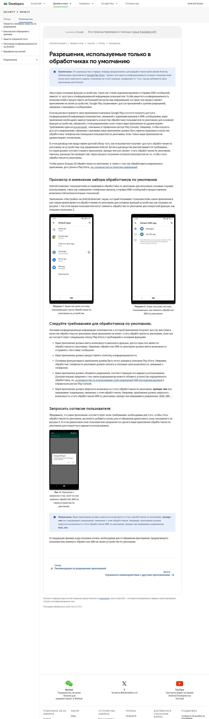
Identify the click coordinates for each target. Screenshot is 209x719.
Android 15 (131, 716)
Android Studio (195, 3)
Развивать (84, 3)
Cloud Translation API (144, 32)
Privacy (25, 12)
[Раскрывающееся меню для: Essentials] (46, 3)
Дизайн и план (77, 43)
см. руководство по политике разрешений (114, 167)
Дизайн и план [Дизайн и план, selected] (60, 3)
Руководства (114, 43)
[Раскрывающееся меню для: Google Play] (118, 3)
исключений (80, 127)
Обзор (7, 19)
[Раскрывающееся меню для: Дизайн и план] (72, 3)
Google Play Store (96, 75)
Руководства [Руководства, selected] (25, 19)
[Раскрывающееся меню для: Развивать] (94, 3)
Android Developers (57, 43)
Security (9, 12)
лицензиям (104, 598)
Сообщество (132, 3)
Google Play (107, 3)
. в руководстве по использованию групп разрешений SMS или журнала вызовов (118, 380)
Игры (73, 716)
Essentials (36, 3)
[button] (19, 33)
